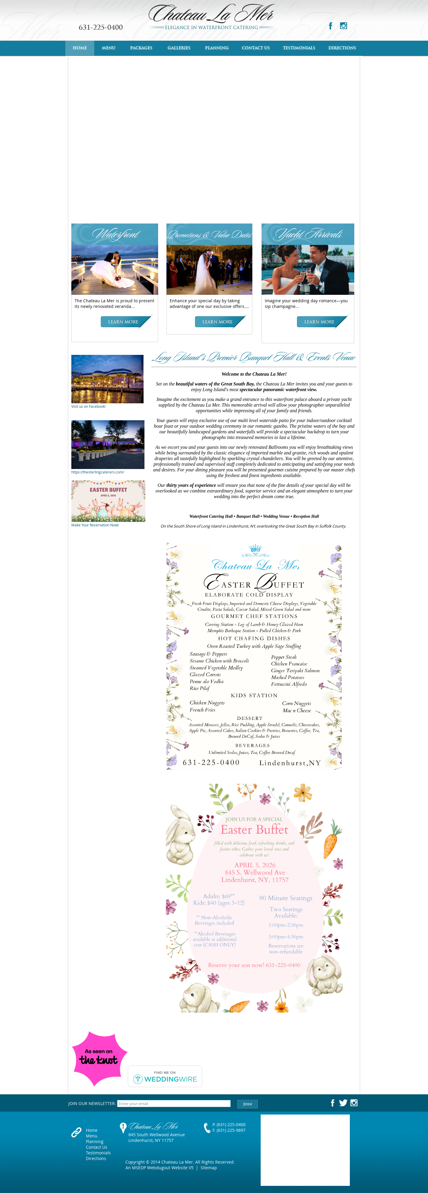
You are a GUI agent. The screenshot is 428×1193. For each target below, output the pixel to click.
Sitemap (209, 1167)
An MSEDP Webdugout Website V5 (159, 1167)
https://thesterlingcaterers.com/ (97, 472)
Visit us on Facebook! (88, 406)
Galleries (179, 48)
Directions (342, 48)
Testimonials (299, 48)
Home (80, 48)
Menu (108, 48)
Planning (217, 48)
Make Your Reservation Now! (95, 524)
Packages (141, 48)
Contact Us (256, 48)
